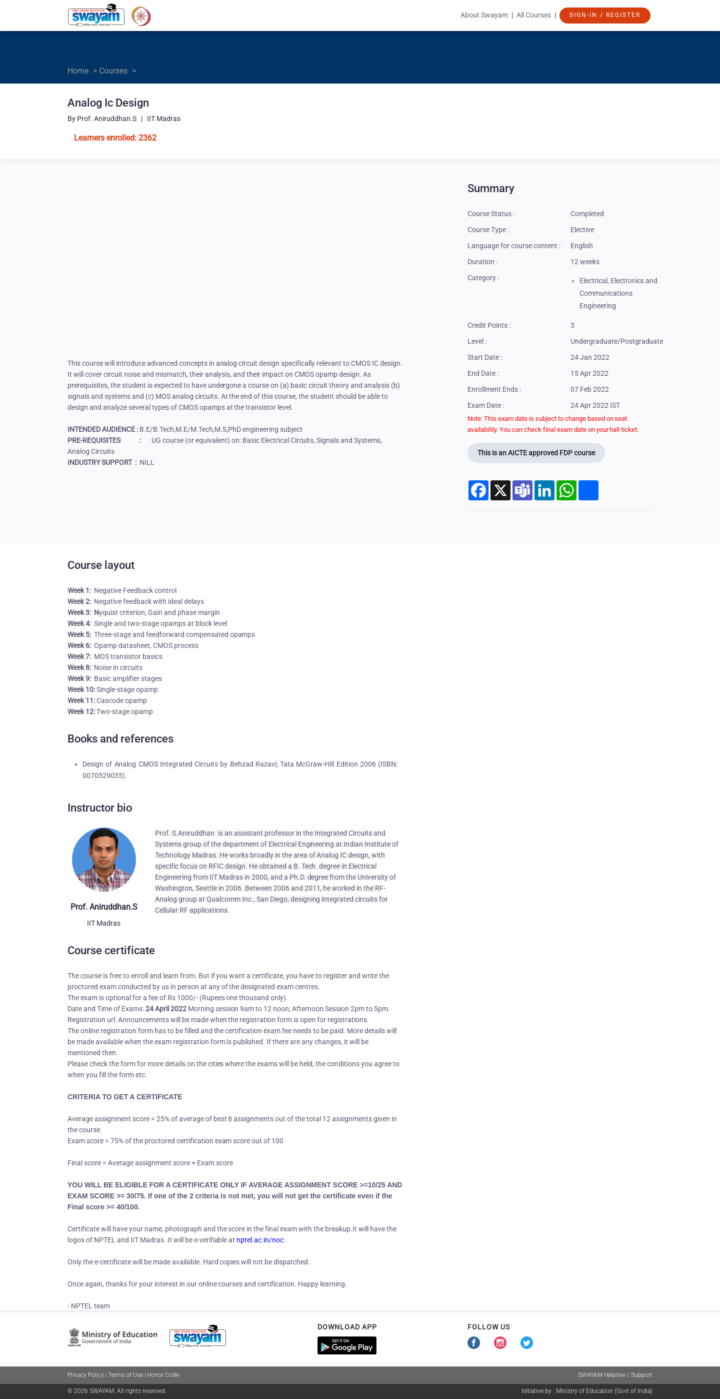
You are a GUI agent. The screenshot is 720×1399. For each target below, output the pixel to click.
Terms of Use (125, 1374)
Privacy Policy (86, 1374)
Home (78, 71)
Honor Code (163, 1374)
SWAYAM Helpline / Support (615, 1374)
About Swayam (484, 15)
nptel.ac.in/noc (260, 1240)
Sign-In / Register (605, 15)
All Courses (533, 15)
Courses (113, 71)
